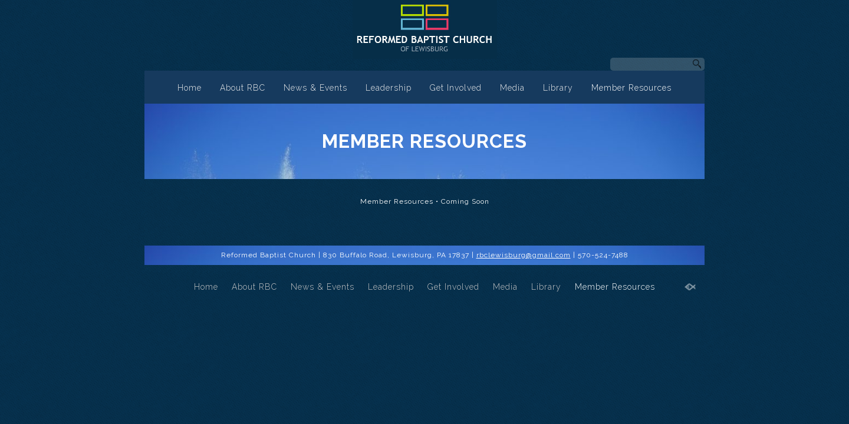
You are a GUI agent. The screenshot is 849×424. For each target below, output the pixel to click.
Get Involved (456, 87)
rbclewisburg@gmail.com (523, 255)
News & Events (315, 87)
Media (512, 87)
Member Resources (631, 87)
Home (189, 87)
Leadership (389, 87)
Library (558, 87)
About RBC (242, 87)
